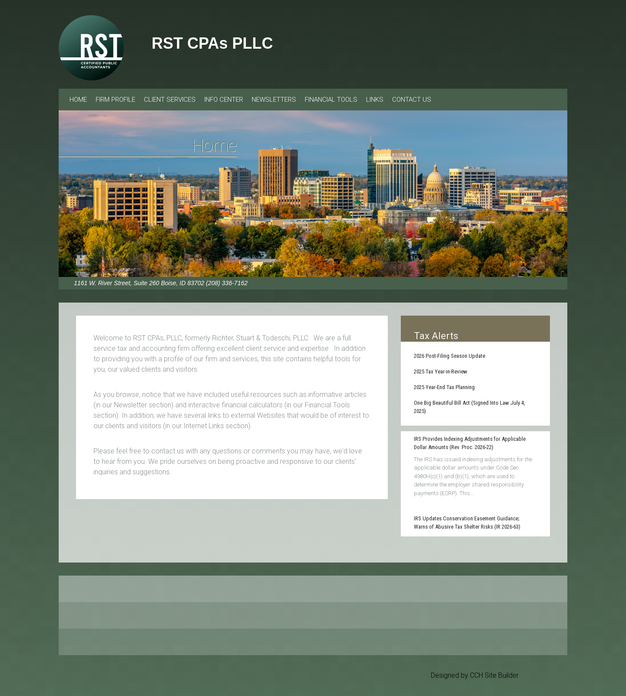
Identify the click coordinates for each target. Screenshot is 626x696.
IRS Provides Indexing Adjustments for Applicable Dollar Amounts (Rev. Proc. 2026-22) (470, 443)
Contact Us (411, 99)
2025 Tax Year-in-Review (440, 371)
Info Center (223, 99)
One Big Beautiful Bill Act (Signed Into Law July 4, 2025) (469, 407)
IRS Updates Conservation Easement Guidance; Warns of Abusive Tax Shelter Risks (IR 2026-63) (467, 522)
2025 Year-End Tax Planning (444, 387)
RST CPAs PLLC (212, 43)
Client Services (170, 99)
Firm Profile (115, 99)
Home (78, 99)
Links (374, 99)
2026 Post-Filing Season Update (449, 356)
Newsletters (274, 99)
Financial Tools (331, 99)
